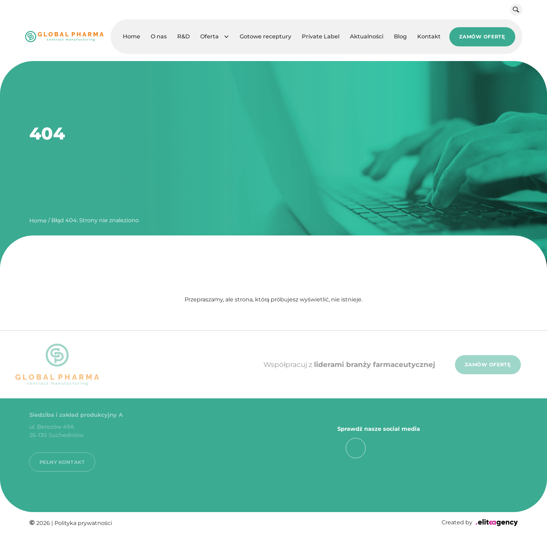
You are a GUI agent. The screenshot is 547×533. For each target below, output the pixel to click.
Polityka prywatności (83, 523)
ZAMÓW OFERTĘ (482, 36)
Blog (400, 36)
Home (131, 36)
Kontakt (429, 36)
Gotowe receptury (265, 36)
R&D (183, 36)
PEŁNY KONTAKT (62, 454)
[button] (226, 36)
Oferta (209, 36)
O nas (159, 36)
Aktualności (366, 36)
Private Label (320, 36)
